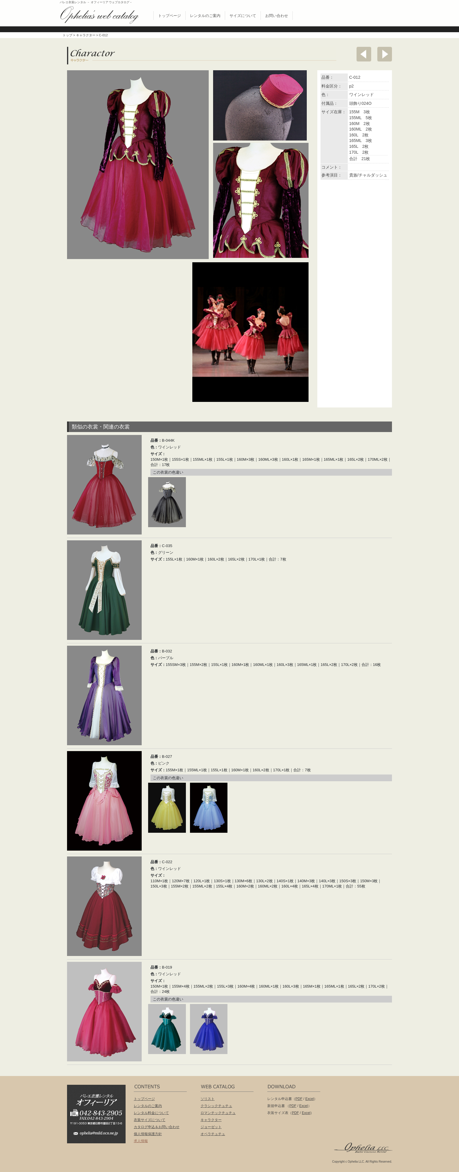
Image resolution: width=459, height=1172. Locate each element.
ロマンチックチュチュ (218, 1113)
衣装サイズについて (149, 1120)
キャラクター (85, 35)
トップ (67, 35)
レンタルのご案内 (205, 15)
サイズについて (243, 15)
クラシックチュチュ (216, 1106)
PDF (298, 1099)
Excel (309, 1099)
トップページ (169, 15)
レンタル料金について (151, 1113)
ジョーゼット (211, 1127)
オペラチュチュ (213, 1134)
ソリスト (208, 1099)
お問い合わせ (276, 15)
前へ (364, 54)
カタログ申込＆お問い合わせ (156, 1127)
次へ (384, 54)
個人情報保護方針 (148, 1134)
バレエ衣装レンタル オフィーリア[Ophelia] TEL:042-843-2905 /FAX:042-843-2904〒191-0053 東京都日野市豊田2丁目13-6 (99, 1106)
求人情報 (141, 1141)
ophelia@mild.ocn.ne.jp (99, 1135)
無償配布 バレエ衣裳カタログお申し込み (359, 14)
